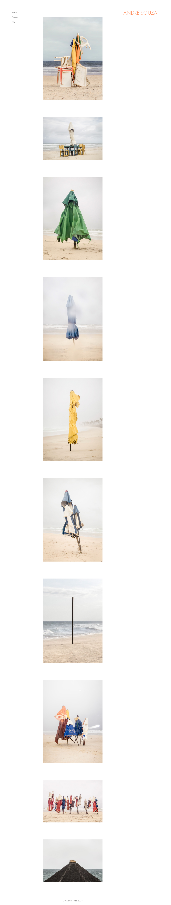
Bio (13, 22)
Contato (15, 17)
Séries (15, 12)
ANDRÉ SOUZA (140, 13)
